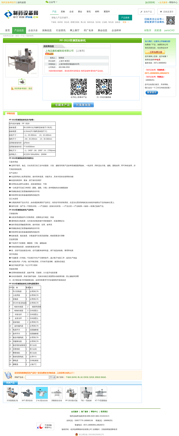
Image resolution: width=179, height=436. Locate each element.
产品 (23, 36)
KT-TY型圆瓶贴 (101, 401)
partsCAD (169, 30)
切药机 (86, 377)
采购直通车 (167, 11)
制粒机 (103, 377)
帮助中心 (173, 2)
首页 (7, 30)
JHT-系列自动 (27, 401)
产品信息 (19, 30)
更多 (126, 22)
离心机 (80, 377)
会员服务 (163, 2)
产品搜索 (125, 17)
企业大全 (33, 30)
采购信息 (47, 30)
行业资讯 (61, 30)
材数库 (147, 30)
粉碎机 (74, 377)
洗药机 (91, 377)
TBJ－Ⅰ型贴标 (86, 401)
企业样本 (116, 30)
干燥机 (68, 377)
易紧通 (157, 30)
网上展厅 (74, 30)
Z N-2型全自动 (42, 401)
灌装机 (97, 377)
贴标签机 (30, 36)
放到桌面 (22, 2)
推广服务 (84, 412)
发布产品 (146, 11)
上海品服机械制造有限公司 (59, 50)
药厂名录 (88, 30)
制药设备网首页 (8, 2)
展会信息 (102, 30)
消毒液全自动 (56, 401)
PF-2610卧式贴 (71, 401)
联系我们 (104, 412)
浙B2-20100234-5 (102, 416)
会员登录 (150, 2)
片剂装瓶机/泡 (12, 401)
